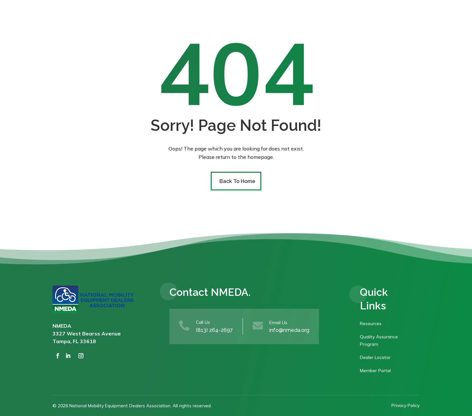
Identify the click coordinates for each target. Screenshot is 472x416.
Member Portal (375, 370)
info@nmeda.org (289, 330)
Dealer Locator (375, 357)
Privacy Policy (405, 405)
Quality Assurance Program (379, 340)
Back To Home (237, 181)
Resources (370, 323)
